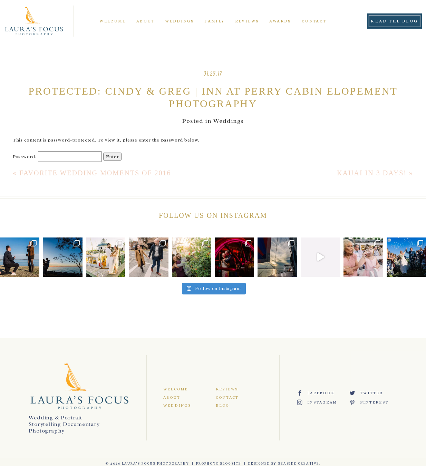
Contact (314, 19)
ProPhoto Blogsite (218, 460)
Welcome (112, 19)
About (145, 19)
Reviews (247, 19)
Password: (57, 154)
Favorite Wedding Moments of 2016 (95, 170)
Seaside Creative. (299, 460)
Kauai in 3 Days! (372, 170)
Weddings (179, 19)
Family (214, 19)
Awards (280, 19)
